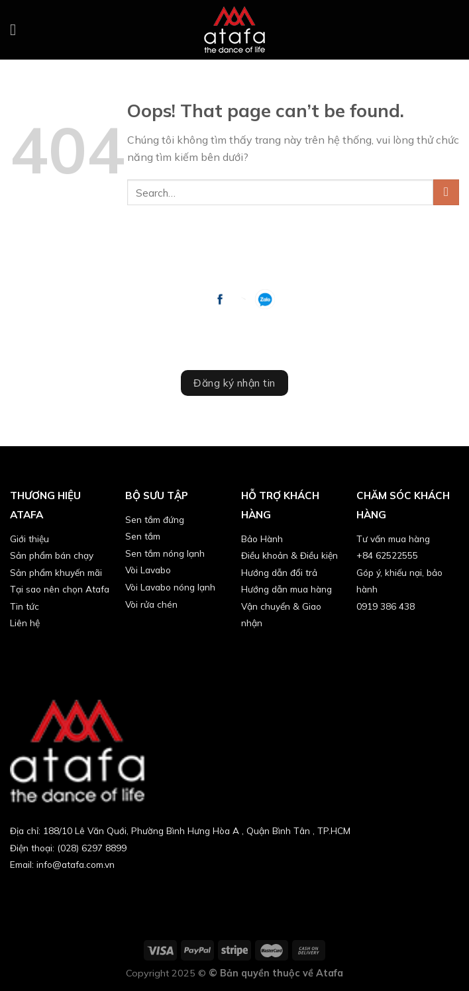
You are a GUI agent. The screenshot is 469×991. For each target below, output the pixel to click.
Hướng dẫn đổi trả (279, 572)
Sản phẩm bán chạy (51, 555)
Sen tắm (142, 536)
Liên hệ (25, 622)
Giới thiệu (29, 538)
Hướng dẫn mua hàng (286, 588)
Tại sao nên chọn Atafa (59, 588)
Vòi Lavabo (148, 569)
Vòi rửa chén (151, 604)
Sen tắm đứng (154, 519)
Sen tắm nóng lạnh (165, 553)
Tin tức (24, 606)
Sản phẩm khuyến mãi (56, 572)
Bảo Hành (262, 538)
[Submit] (446, 192)
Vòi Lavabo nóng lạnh (170, 586)
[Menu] (18, 29)
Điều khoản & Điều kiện (289, 555)
